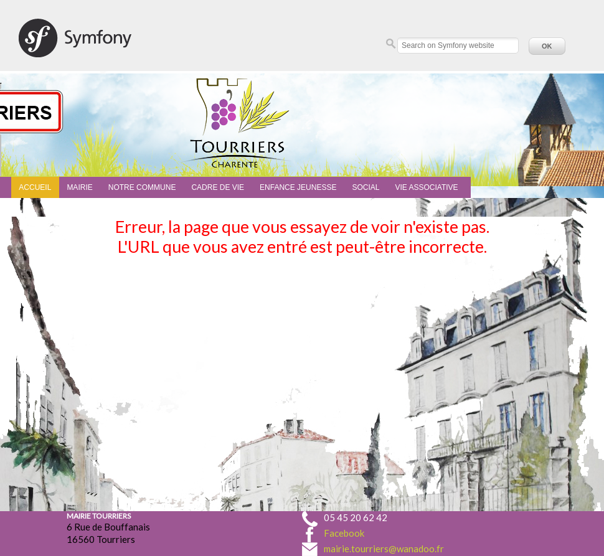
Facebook (344, 533)
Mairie (79, 187)
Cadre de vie (217, 187)
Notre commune (142, 187)
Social (365, 187)
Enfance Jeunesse (298, 187)
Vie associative (426, 187)
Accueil (35, 187)
